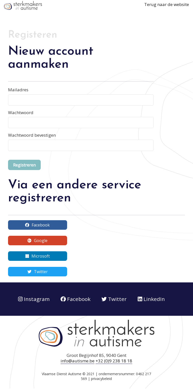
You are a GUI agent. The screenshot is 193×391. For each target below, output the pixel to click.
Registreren (24, 165)
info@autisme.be (77, 361)
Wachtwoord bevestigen (32, 135)
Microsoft (37, 256)
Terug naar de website (166, 4)
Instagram (34, 298)
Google (37, 240)
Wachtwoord (20, 112)
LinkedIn (151, 298)
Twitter (37, 271)
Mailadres (18, 90)
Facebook (37, 225)
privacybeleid (101, 378)
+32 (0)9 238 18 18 (113, 361)
